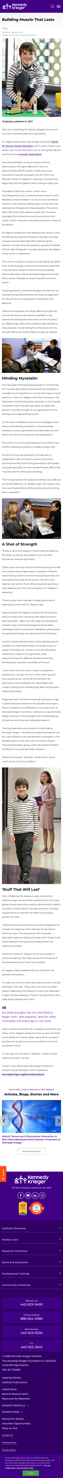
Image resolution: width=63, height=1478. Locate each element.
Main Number (31, 1331)
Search (52, 6)
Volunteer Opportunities (16, 1423)
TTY (31, 1345)
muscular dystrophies (30, 154)
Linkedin (35, 1195)
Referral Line (31, 1303)
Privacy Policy (9, 1450)
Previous (4, 1121)
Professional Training (15, 1273)
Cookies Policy (9, 1442)
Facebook (20, 1195)
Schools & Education (15, 1262)
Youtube (28, 1195)
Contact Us (7, 1435)
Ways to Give (9, 1428)
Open (58, 7)
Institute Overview (14, 1228)
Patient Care (10, 1239)
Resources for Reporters (16, 1398)
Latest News (9, 1389)
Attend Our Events (13, 1418)
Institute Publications (14, 1382)
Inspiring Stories (11, 1377)
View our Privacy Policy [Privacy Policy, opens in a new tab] (25, 1468)
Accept (30, 1473)
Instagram (42, 1195)
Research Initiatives (14, 1251)
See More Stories (31, 1151)
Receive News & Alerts (15, 1394)
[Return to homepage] (15, 6)
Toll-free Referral (31, 1317)
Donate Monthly (13, 1405)
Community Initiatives (16, 1285)
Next (59, 1121)
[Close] (59, 1458)
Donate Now (11, 1412)
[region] (31, 1466)
